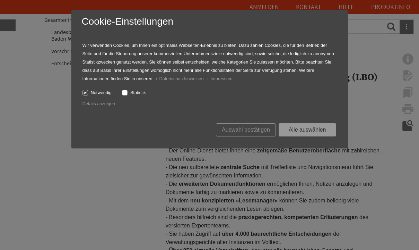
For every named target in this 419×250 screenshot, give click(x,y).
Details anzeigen (98, 103)
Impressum (221, 78)
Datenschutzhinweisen (181, 78)
